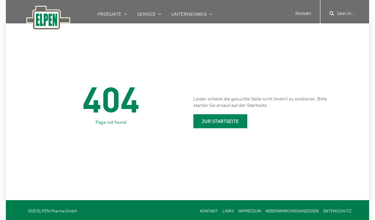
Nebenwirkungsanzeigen (292, 210)
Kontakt (303, 13)
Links (228, 210)
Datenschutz (337, 210)
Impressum (249, 210)
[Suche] (332, 13)
